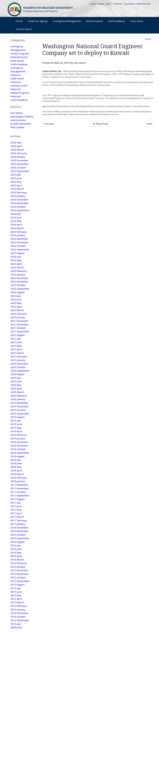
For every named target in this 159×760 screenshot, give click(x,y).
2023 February (18, 284)
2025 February (18, 202)
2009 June (16, 657)
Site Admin (16, 119)
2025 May (16, 191)
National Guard (19, 57)
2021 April (16, 366)
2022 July (15, 310)
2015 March (17, 631)
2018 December (19, 463)
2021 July (15, 355)
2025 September (20, 180)
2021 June (16, 359)
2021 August (17, 351)
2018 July (15, 482)
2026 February (18, 161)
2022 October (18, 299)
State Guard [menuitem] (24, 31)
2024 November (19, 213)
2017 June (16, 530)
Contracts (118, 3)
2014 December (19, 642)
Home (10, 674)
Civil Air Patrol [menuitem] (135, 31)
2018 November (19, 467)
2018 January (18, 504)
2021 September (20, 348)
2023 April (16, 277)
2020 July (15, 396)
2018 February (18, 501)
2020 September (20, 389)
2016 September (20, 564)
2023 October (18, 258)
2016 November (19, 557)
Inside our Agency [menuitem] (43, 23)
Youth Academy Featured (19, 104)
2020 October (18, 385)
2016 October (18, 560)
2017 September (20, 519)
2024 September (20, 221)
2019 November (19, 426)
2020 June (16, 400)
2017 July (15, 527)
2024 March (17, 239)
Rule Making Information (19, 683)
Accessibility (121, 683)
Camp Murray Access (103, 683)
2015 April (16, 628)
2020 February (18, 415)
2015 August (17, 613)
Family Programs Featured (20, 96)
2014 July (15, 654)
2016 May (16, 579)
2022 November (19, 295)
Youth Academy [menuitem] (135, 23)
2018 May (16, 489)
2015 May (16, 624)
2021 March (17, 370)
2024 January (18, 247)
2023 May (16, 273)
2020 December (19, 381)
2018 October (18, 471)
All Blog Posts (102, 124)
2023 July (15, 269)
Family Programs (20, 54)
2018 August (17, 478)
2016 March (17, 586)
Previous (50, 124)
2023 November (19, 254)
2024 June (16, 228)
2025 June (16, 187)
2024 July (15, 224)
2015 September (20, 609)
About (94, 3)
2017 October (18, 516)
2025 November (19, 172)
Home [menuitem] (20, 23)
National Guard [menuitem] (109, 23)
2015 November (19, 601)
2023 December (19, 251)
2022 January (18, 333)
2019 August (17, 437)
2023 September (20, 262)
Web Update (17, 137)
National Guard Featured (19, 89)
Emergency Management (18, 48)
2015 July (15, 616)
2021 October (18, 344)
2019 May (16, 448)
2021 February (18, 374)
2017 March (17, 542)
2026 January (18, 165)
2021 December (19, 336)
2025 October (18, 176)
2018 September (20, 474)
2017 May (16, 534)
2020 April (16, 407)
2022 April (16, 321)
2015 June (16, 620)
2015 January (18, 639)
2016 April (16, 583)
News (102, 3)
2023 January (18, 288)
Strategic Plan (68, 683)
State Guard (17, 61)
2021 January (18, 377)
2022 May (16, 318)
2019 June (16, 445)
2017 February (18, 545)
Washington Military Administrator (18, 126)
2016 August (17, 568)
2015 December (19, 598)
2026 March (17, 157)
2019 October (18, 430)
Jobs (109, 3)
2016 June (16, 575)
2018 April (16, 493)
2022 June (16, 314)
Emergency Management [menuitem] (76, 23)
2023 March (17, 280)
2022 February (18, 329)
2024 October (18, 217)
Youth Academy (19, 65)
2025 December (19, 168)
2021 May (16, 363)
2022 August (17, 307)
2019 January (18, 460)
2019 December (19, 422)
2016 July (15, 572)
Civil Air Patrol (96, 674)
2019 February (18, 456)
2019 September (20, 433)
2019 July (15, 441)
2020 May (16, 404)
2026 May (16, 150)
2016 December (19, 553)
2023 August (17, 265)
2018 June (16, 486)
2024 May (16, 232)
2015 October (18, 605)
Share (148, 38)
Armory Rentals (84, 683)
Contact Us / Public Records (138, 3)
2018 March (17, 497)
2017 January (18, 549)
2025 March (17, 198)
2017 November (19, 512)
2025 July (15, 183)
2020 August (17, 392)
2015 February (18, 635)
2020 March (17, 411)
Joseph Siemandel (20, 133)
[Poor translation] (11, 713)
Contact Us (54, 683)
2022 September (20, 303)
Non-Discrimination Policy (21, 687)
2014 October (18, 646)
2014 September (20, 650)
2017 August (17, 523)
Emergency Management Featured (18, 72)
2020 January (18, 419)
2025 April (16, 195)
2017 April (16, 538)
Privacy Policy (40, 683)
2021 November (19, 340)
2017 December (19, 508)
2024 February (18, 243)
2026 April (16, 154)
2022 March (17, 325)
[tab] (22, 40)
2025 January (18, 206)
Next (150, 124)
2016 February (18, 590)
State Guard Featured (17, 82)
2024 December (19, 209)
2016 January (18, 594)
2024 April (16, 236)
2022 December (19, 292)
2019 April (16, 452)
